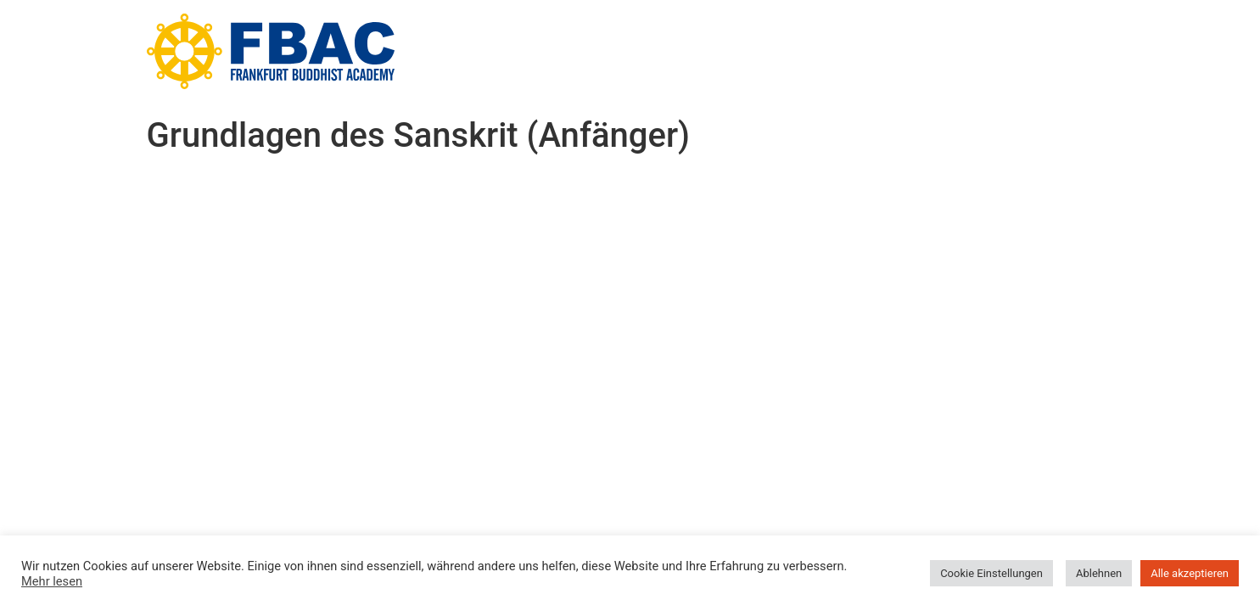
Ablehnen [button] (1099, 573)
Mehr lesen (51, 581)
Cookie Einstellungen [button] (991, 573)
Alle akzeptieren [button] (1190, 573)
